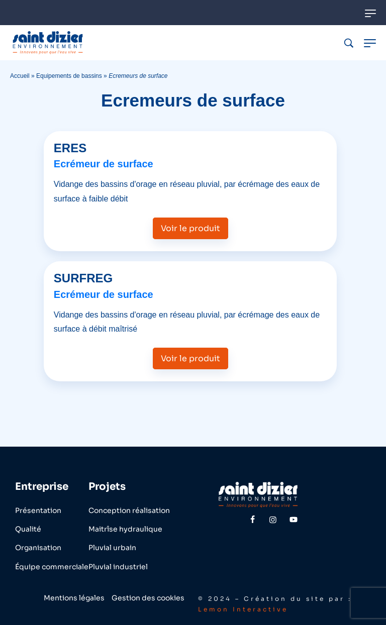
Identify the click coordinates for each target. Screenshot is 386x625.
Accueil (20, 75)
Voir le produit (190, 228)
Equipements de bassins (69, 75)
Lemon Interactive (243, 609)
